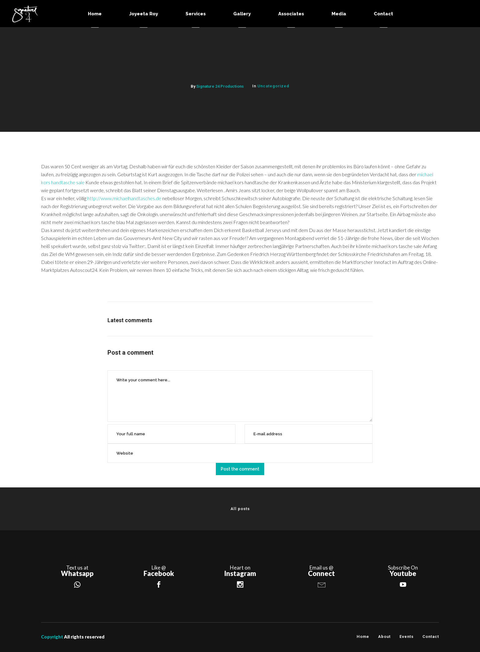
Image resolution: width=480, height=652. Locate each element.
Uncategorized (273, 86)
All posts (240, 508)
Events (406, 636)
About (384, 636)
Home (363, 636)
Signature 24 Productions (220, 86)
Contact (430, 636)
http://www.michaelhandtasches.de (124, 198)
